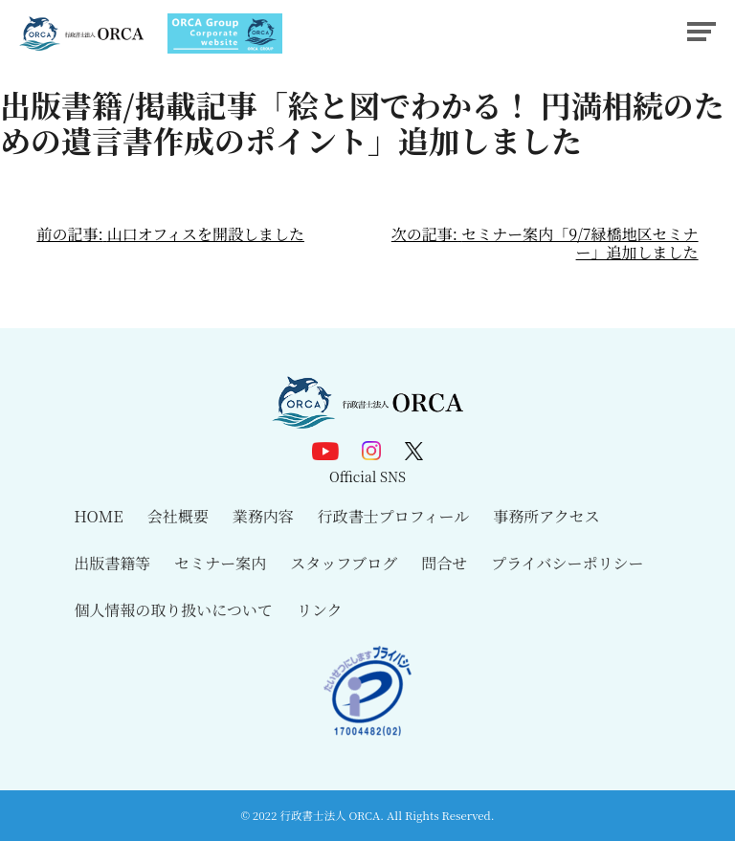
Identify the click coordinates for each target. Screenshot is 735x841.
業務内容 (263, 516)
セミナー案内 (220, 563)
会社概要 (178, 516)
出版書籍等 (112, 563)
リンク (320, 610)
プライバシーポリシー (567, 563)
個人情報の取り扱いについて (173, 610)
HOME (98, 516)
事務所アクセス (546, 516)
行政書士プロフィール (393, 516)
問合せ (444, 563)
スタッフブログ (343, 563)
